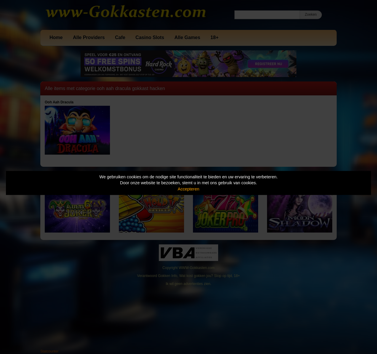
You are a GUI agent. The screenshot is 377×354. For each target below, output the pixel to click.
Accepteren (188, 189)
